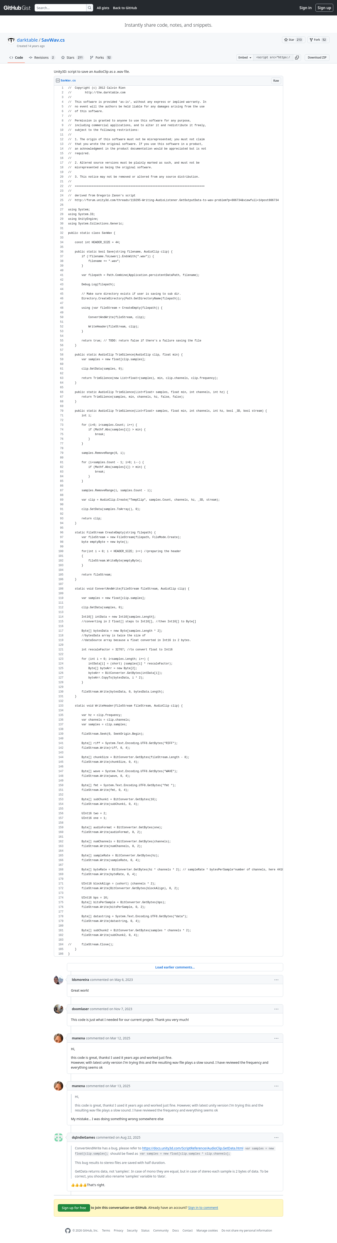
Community (161, 1230)
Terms (106, 1230)
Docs (175, 1230)
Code (16, 57)
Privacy (118, 1230)
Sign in (306, 7)
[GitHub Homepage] (68, 1231)
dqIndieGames (83, 1137)
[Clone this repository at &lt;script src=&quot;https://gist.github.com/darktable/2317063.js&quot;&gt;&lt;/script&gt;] (273, 57)
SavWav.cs (53, 40)
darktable (27, 40)
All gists (103, 8)
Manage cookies (207, 1230)
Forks (101, 57)
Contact (188, 1230)
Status (145, 1230)
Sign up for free (74, 1208)
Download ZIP (317, 57)
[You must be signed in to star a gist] (293, 40)
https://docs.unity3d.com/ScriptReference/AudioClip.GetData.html (192, 1148)
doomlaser (80, 1009)
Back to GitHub (125, 8)
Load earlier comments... (175, 967)
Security (132, 1230)
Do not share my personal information (247, 1230)
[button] (297, 57)
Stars (72, 57)
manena (78, 1038)
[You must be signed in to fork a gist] (318, 40)
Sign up (324, 7)
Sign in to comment (203, 1207)
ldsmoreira (80, 979)
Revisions (42, 57)
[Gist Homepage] (17, 8)
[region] (168, 521)
